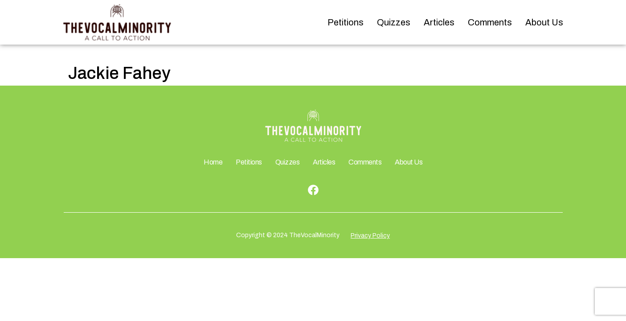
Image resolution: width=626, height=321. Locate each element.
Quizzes (393, 22)
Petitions (345, 22)
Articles (439, 22)
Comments (490, 22)
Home (213, 162)
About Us (544, 22)
